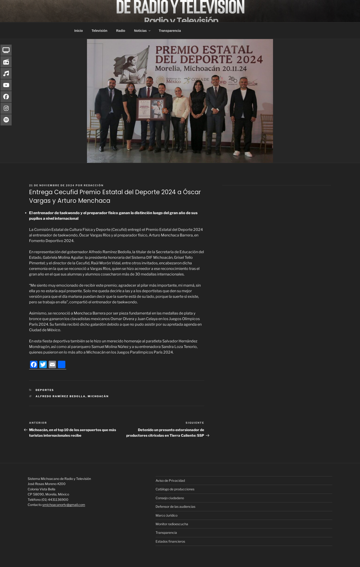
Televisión (99, 31)
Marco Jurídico (166, 515)
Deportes (45, 390)
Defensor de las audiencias (175, 506)
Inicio (78, 31)
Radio (120, 31)
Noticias (142, 31)
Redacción (93, 185)
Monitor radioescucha (172, 524)
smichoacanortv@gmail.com (63, 505)
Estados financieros (170, 541)
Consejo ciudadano (170, 498)
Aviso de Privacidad (170, 480)
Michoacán (98, 396)
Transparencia (170, 31)
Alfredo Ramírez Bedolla (61, 396)
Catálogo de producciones (175, 489)
